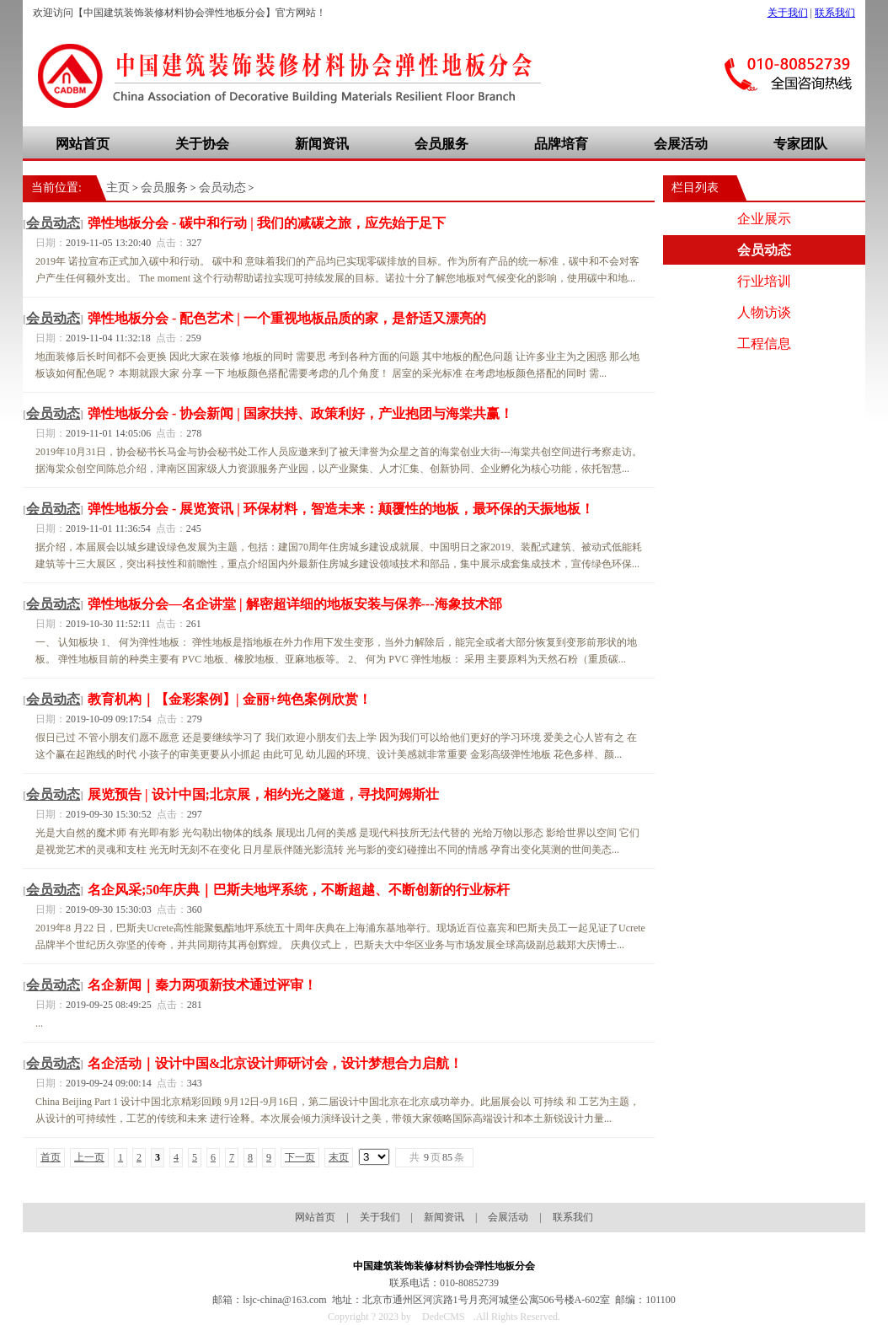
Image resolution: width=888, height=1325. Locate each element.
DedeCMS (443, 1316)
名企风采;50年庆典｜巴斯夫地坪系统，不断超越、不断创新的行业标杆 (299, 889)
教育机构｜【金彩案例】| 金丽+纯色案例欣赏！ (230, 699)
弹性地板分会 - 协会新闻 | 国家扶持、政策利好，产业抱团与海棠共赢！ (300, 413)
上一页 (89, 1157)
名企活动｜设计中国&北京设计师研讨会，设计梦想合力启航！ (275, 1063)
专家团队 (800, 144)
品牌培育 (561, 144)
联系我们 (835, 13)
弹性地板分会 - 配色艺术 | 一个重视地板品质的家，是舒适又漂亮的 (287, 318)
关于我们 (788, 13)
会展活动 (681, 144)
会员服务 (441, 144)
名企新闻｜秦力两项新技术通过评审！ (202, 985)
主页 (118, 187)
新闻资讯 (322, 144)
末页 (339, 1157)
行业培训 (764, 281)
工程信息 (764, 343)
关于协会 (202, 144)
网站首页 (83, 144)
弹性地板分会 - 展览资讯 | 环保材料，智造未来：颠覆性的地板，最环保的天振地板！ (341, 509)
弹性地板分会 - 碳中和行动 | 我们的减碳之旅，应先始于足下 (267, 223)
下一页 (300, 1157)
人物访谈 (764, 312)
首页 (50, 1157)
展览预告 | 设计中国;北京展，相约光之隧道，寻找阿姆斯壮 (263, 794)
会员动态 (222, 187)
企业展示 (764, 219)
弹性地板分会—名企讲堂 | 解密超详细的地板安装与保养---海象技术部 (295, 604)
